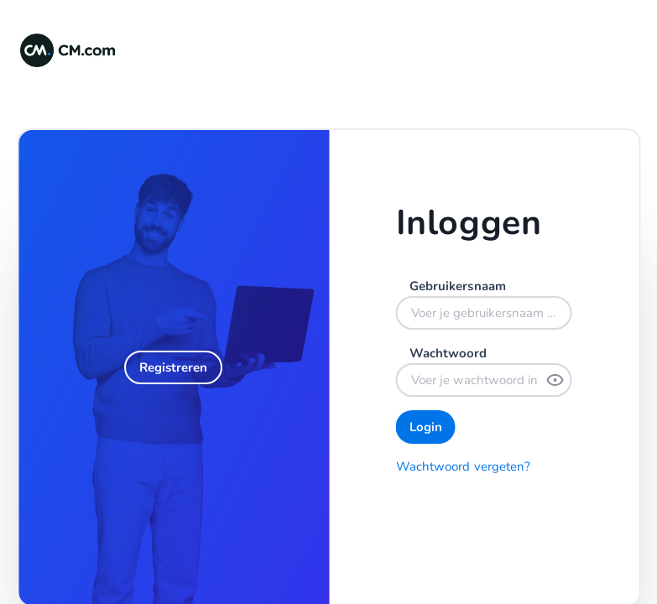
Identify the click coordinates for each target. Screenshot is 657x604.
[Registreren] (173, 367)
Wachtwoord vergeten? (463, 466)
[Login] (426, 427)
